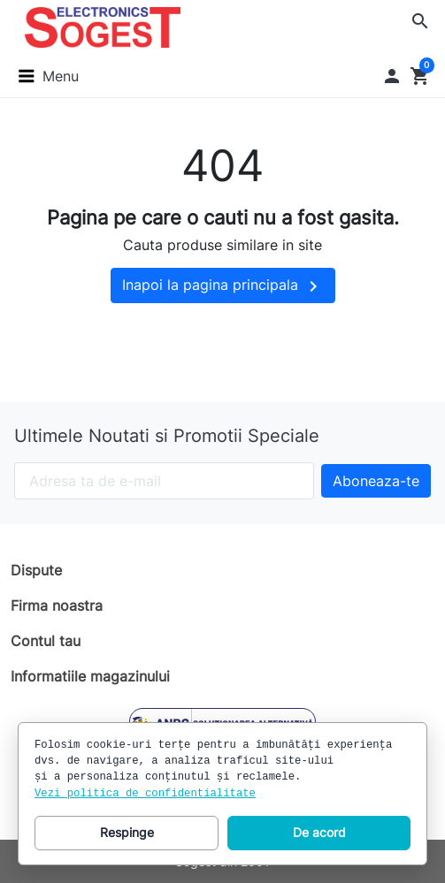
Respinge (127, 832)
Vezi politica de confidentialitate (145, 794)
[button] (420, 21)
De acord (319, 832)
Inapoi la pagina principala (223, 286)
